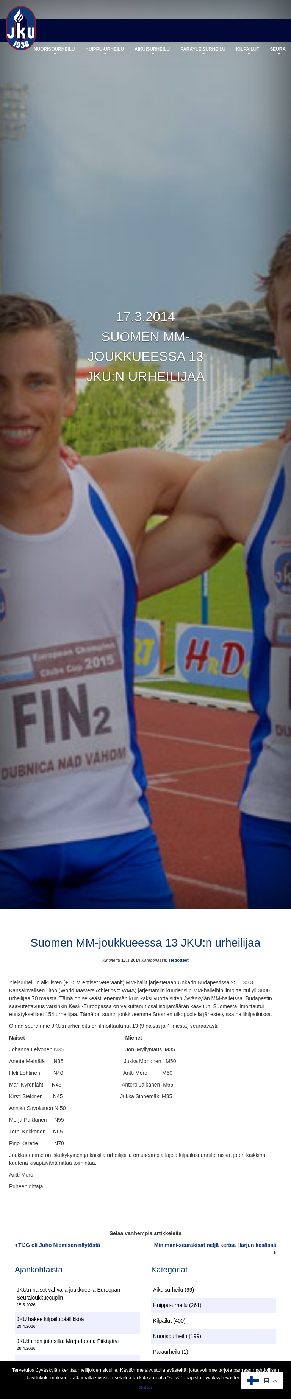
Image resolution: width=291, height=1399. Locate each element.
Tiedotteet (178, 960)
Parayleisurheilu (202, 50)
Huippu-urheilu (104, 50)
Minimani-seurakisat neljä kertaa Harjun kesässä (215, 1245)
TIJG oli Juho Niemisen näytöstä (59, 1245)
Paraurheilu (166, 1352)
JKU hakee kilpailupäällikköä (50, 1319)
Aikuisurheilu (152, 50)
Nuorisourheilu (54, 50)
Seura (278, 50)
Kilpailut (247, 50)
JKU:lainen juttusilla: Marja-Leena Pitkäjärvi (68, 1341)
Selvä (145, 1387)
